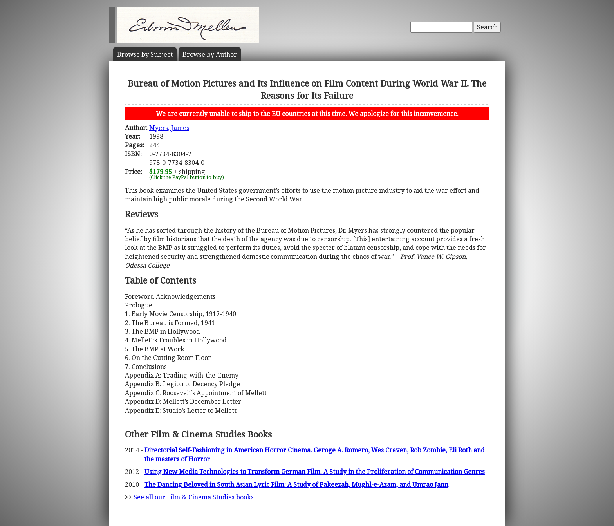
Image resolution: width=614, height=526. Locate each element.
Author (209, 54)
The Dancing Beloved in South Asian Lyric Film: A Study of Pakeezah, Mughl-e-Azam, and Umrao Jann (296, 484)
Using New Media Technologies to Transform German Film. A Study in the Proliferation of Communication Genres (314, 471)
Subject (145, 54)
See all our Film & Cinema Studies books (194, 497)
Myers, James (169, 127)
